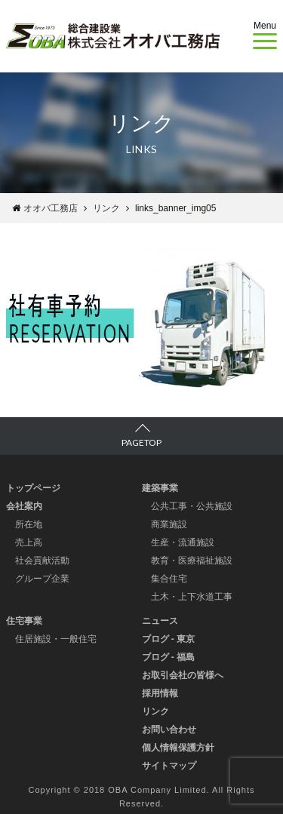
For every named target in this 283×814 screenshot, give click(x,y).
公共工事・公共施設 (191, 506)
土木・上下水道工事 (191, 596)
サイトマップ (169, 765)
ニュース (160, 621)
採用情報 (160, 693)
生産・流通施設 (182, 542)
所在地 (28, 524)
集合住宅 (169, 578)
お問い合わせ (169, 729)
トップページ (33, 488)
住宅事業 (24, 621)
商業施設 (169, 524)
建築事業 (160, 488)
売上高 (28, 542)
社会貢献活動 (42, 560)
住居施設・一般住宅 (56, 639)
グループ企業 (42, 578)
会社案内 (24, 506)
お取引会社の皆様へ (182, 675)
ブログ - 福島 (168, 657)
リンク (155, 711)
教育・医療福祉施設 (191, 560)
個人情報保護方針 (178, 747)
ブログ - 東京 (168, 639)
